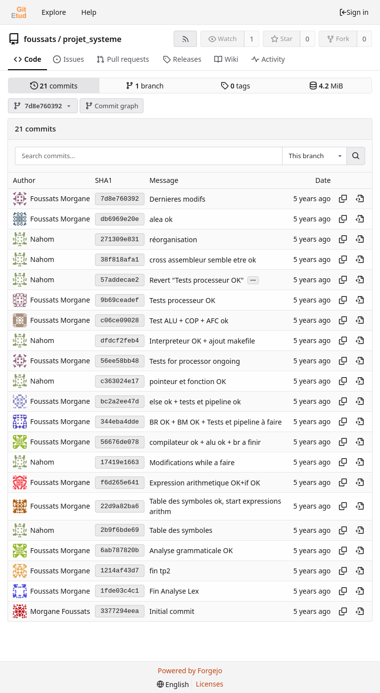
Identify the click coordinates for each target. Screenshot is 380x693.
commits (54, 85)
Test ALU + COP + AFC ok (189, 320)
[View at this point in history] (359, 198)
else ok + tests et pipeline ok (195, 401)
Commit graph (112, 105)
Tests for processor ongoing (194, 361)
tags (235, 85)
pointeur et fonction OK (187, 381)
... (253, 279)
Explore (54, 12)
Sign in (354, 12)
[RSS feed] (185, 39)
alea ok (161, 219)
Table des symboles (180, 530)
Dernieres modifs (177, 199)
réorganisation (173, 239)
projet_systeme (92, 39)
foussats (40, 39)
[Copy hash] (342, 198)
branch (145, 85)
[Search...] (355, 156)
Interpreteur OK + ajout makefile (202, 341)
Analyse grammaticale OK (191, 550)
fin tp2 (159, 570)
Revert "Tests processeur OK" (196, 280)
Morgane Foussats (60, 611)
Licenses (210, 684)
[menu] (173, 684)
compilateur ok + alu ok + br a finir (205, 442)
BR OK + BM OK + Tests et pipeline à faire (215, 422)
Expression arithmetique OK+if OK (204, 482)
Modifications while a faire (192, 462)
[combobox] (314, 156)
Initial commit (171, 611)
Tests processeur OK (182, 300)
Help (88, 12)
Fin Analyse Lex (174, 591)
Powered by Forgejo (190, 670)
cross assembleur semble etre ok (202, 259)
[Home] (19, 12)
